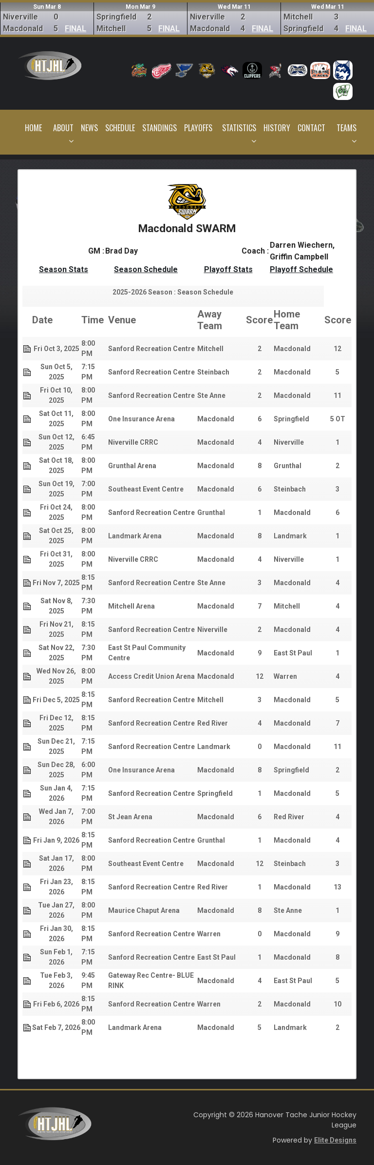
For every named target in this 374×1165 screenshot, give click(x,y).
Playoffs (198, 128)
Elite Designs (335, 1140)
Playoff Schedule (301, 269)
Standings (159, 128)
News (89, 128)
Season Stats (63, 269)
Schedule (120, 128)
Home (33, 128)
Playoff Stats (228, 269)
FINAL (75, 28)
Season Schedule (146, 269)
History (276, 128)
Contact (311, 128)
